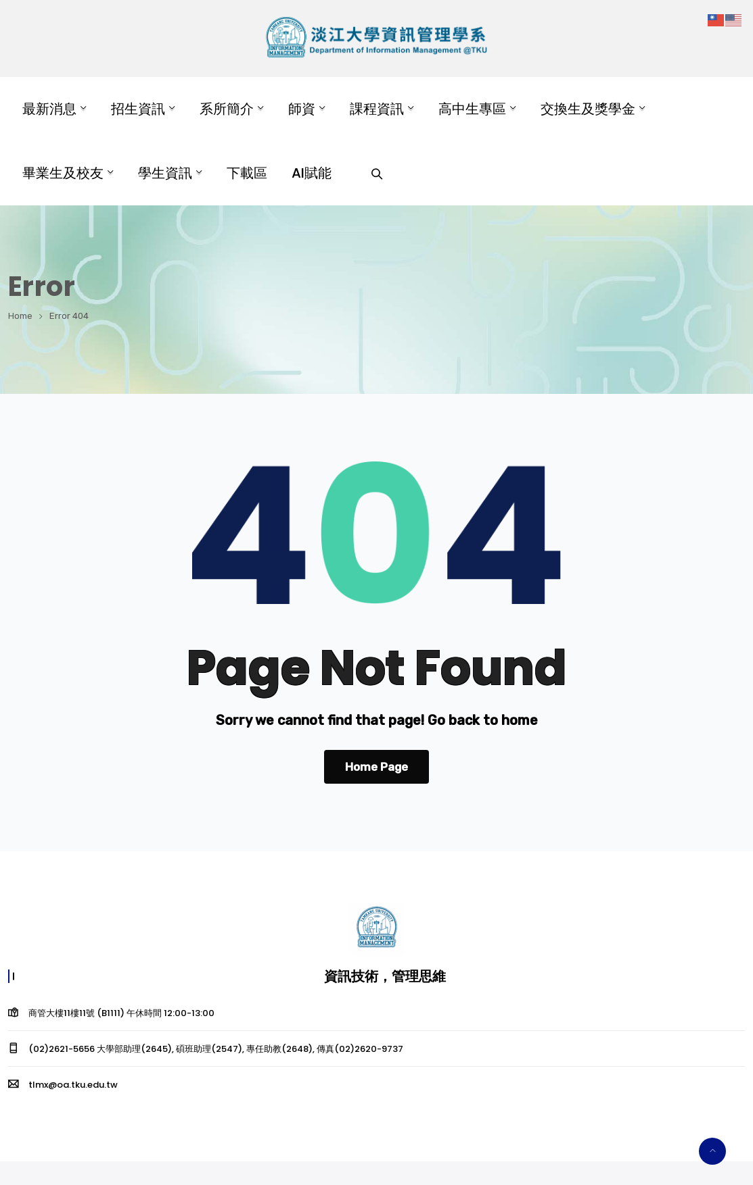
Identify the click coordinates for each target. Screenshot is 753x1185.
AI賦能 (312, 172)
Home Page (376, 767)
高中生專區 (472, 108)
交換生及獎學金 (588, 108)
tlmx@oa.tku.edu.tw (73, 1084)
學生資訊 (165, 172)
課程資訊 (377, 108)
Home (20, 316)
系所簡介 (227, 108)
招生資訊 (138, 108)
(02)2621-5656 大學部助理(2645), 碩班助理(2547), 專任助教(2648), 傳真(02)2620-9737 (215, 1048)
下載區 (247, 172)
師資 (301, 108)
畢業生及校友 (63, 172)
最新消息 (49, 108)
